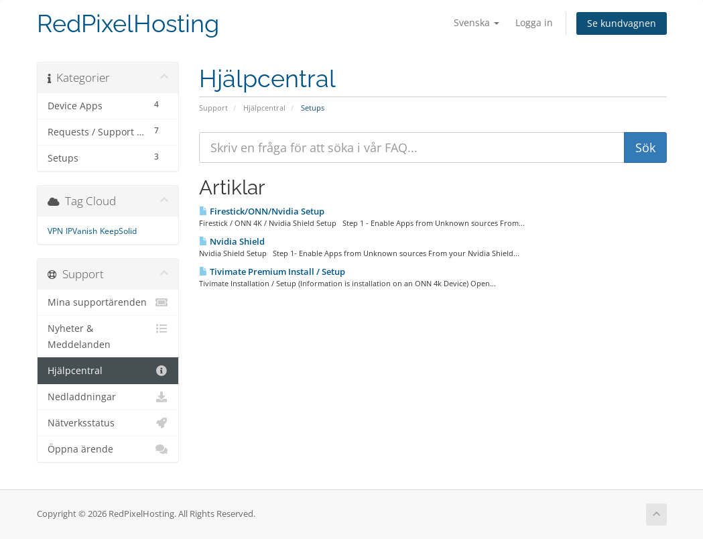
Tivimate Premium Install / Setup (272, 271)
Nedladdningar (108, 397)
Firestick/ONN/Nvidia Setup (261, 211)
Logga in (534, 22)
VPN (55, 231)
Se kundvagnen (621, 23)
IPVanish (81, 231)
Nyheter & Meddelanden (108, 335)
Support (213, 108)
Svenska (476, 22)
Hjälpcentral (264, 108)
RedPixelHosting (128, 23)
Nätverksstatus (108, 423)
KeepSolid (118, 231)
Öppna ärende (108, 449)
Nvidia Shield (232, 241)
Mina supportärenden (108, 302)
